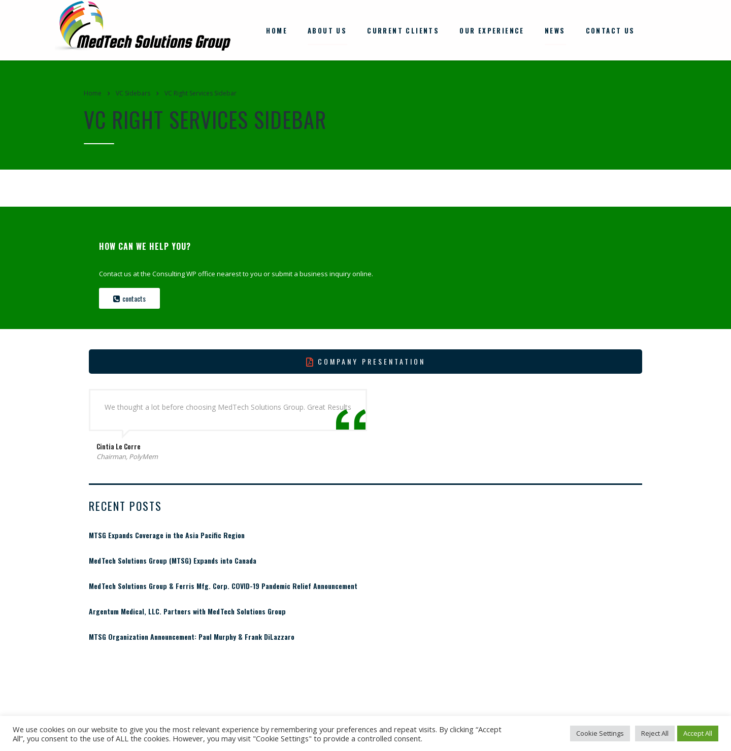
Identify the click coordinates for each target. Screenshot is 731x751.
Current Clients (403, 29)
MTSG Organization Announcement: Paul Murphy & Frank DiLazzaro (191, 635)
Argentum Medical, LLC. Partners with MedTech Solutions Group (187, 610)
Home (276, 29)
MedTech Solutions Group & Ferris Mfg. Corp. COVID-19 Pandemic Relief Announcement (223, 584)
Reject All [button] (655, 733)
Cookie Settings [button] (600, 733)
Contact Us (610, 29)
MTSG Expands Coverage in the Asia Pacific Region (167, 534)
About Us (327, 29)
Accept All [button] (697, 733)
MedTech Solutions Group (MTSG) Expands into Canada (172, 559)
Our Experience (491, 29)
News (555, 29)
